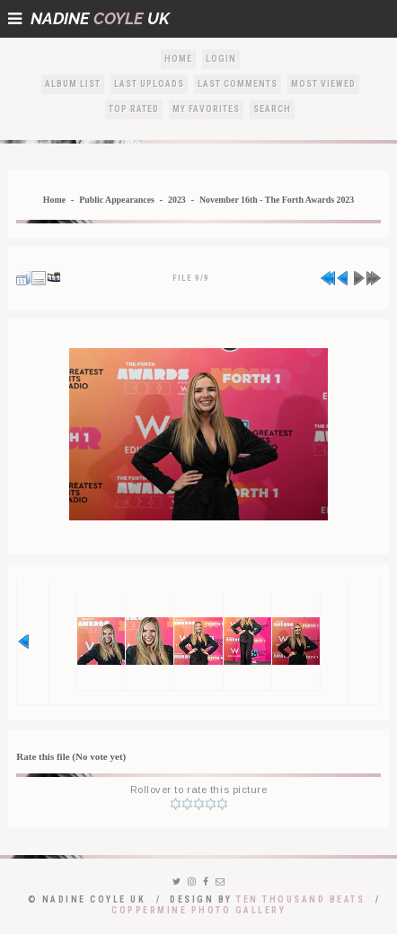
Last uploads (149, 84)
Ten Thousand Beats (300, 899)
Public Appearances (116, 200)
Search (272, 109)
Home (178, 59)
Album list (73, 84)
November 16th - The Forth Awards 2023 (276, 200)
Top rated (134, 109)
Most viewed (323, 84)
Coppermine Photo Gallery (198, 910)
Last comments (238, 84)
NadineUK (89, 18)
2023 (177, 200)
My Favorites (206, 109)
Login (221, 59)
